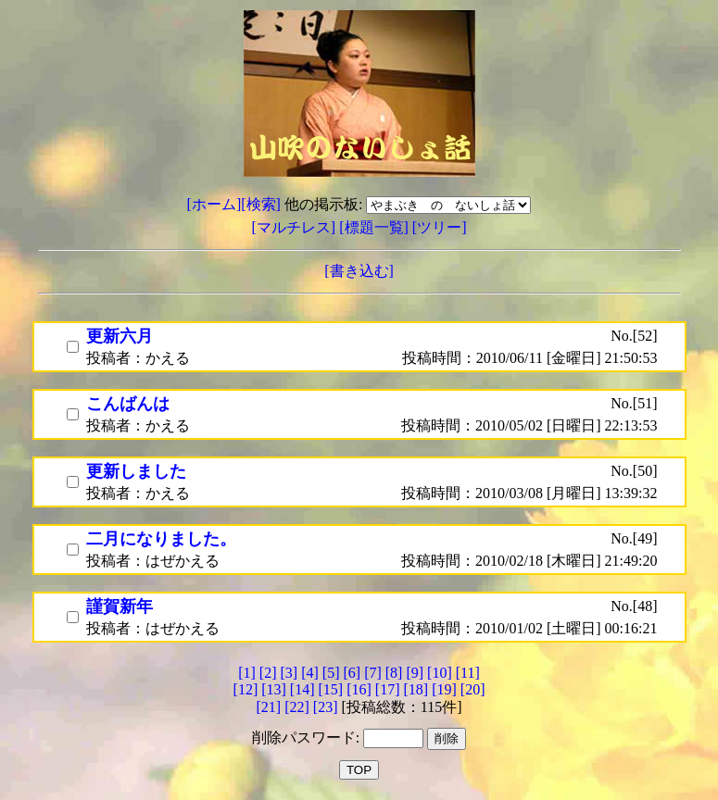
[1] (247, 673)
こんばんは (128, 403)
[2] (268, 673)
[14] (302, 689)
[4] (310, 673)
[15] (331, 689)
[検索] (261, 204)
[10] (439, 673)
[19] (444, 689)
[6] (351, 673)
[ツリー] (439, 227)
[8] (394, 673)
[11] (468, 673)
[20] (472, 689)
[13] (273, 689)
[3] (289, 673)
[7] (373, 673)
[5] (331, 673)
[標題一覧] (375, 227)
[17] (387, 689)
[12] (245, 689)
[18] (415, 689)
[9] (414, 673)
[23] (325, 707)
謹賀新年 (119, 606)
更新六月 (119, 336)
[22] (296, 707)
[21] (268, 707)
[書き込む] (359, 271)
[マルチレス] (296, 227)
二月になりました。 (161, 539)
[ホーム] (214, 204)
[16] (359, 689)
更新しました (136, 471)
